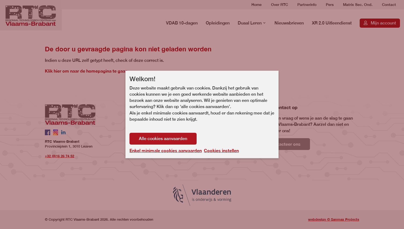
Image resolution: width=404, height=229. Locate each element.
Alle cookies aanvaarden (163, 138)
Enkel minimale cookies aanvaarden (165, 150)
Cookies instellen (221, 150)
